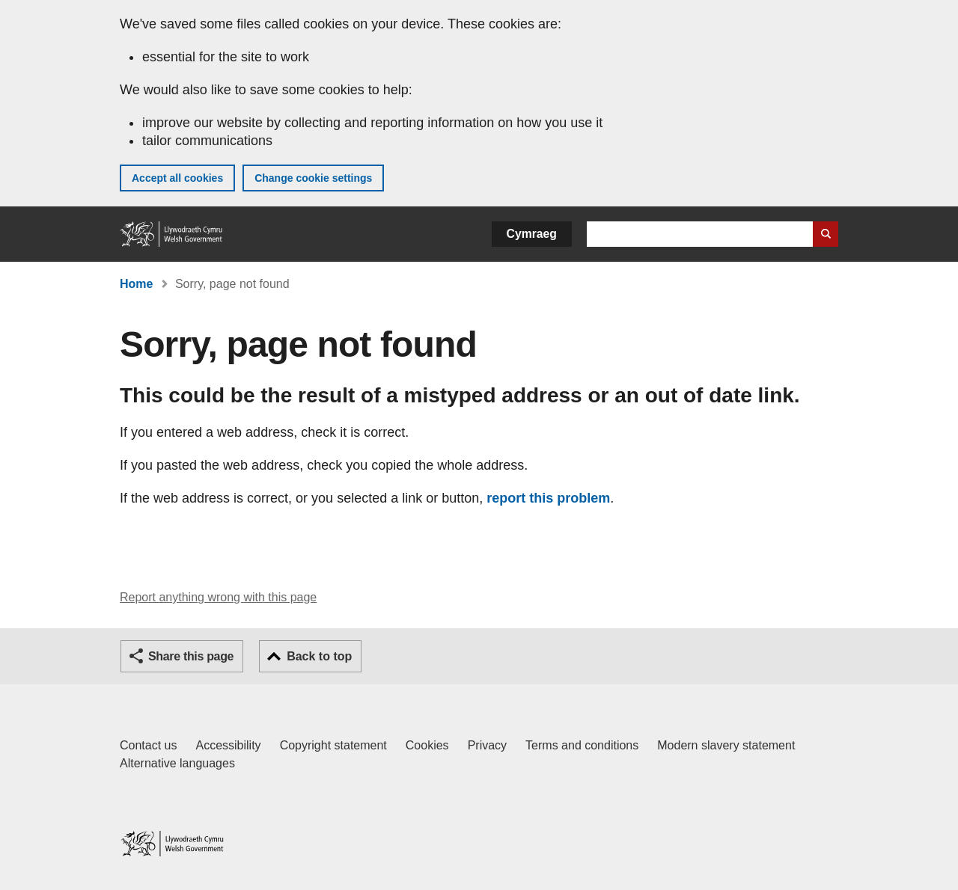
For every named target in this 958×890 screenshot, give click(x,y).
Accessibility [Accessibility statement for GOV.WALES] (227, 745)
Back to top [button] (319, 656)
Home (136, 283)
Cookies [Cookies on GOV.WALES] (427, 745)
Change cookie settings (313, 178)
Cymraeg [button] (532, 233)
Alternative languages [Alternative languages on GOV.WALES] (177, 763)
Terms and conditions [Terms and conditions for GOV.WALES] (581, 745)
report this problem (548, 498)
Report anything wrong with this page (218, 597)
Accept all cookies (177, 178)
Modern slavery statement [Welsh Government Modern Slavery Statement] (726, 745)
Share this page (191, 656)
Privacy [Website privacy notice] (487, 745)
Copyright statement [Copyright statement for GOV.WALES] (333, 745)
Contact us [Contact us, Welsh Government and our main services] (148, 745)
